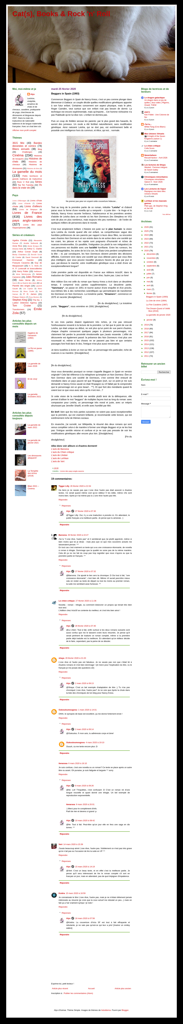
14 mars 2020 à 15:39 (73, 844)
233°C (147, 112)
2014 (146, 344)
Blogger (125, 1010)
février (150, 293)
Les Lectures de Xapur (155, 189)
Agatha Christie (19, 240)
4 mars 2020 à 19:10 (95, 742)
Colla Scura (149, 148)
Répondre (63, 500)
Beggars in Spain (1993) (157, 297)
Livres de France (27, 212)
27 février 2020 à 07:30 (85, 511)
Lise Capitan (28, 289)
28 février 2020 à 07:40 (85, 626)
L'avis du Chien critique (62, 452)
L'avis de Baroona (60, 449)
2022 (146, 243)
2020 (146, 250)
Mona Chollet (29, 291)
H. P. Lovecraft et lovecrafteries (27, 268)
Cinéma (18, 155)
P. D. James (30, 294)
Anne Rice (17, 246)
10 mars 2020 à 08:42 (85, 820)
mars (149, 289)
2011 (146, 356)
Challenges (27, 152)
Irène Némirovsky (23, 274)
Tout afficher (166, 214)
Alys (68, 511)
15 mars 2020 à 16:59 (75, 893)
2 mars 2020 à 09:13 (84, 683)
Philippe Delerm (18, 297)
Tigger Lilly (64, 486)
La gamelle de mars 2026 (34, 364)
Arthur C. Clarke (34, 249)
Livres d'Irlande (24, 203)
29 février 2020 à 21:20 (75, 658)
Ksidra (62, 893)
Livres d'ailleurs (33, 206)
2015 (146, 340)
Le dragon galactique (154, 97)
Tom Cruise (21, 305)
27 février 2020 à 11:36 (86, 601)
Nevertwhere (150, 155)
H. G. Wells (34, 266)
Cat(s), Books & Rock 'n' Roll (61, 14)
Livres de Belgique (28, 209)
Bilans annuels (20, 149)
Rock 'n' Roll (23, 182)
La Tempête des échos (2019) (33, 473)
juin (148, 277)
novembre (151, 258)
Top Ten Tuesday (25, 185)
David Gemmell (32, 257)
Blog (40, 149)
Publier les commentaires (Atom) (78, 993)
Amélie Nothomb (31, 243)
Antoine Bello (17, 249)
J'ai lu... (148, 124)
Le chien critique (67, 601)
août (149, 270)
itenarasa (63, 763)
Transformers (18, 309)
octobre (150, 262)
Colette (18, 257)
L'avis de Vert (57, 461)
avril (149, 285)
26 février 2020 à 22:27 (78, 535)
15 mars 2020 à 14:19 (85, 866)
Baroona (63, 535)
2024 (146, 235)
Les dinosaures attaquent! (34, 456)
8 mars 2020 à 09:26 (84, 785)
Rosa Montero (34, 297)
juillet (149, 273)
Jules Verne (24, 280)
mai (149, 281)
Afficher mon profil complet (24, 130)
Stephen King (19, 299)
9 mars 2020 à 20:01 (85, 804)
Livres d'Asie (36, 200)
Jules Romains (34, 277)
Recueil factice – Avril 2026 (155, 158)
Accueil (91, 988)
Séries (38, 182)
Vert (60, 844)
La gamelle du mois (27, 171)
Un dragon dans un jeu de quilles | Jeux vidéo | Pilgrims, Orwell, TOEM (156, 102)
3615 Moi (18, 143)
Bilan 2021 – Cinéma (33, 487)
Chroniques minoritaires (156, 177)
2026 (146, 227)
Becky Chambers (19, 254)
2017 (146, 332)
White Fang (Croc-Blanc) (154, 127)
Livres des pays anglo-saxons (72, 471)
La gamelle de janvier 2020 (158, 315)
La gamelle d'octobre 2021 (34, 395)
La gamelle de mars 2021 (34, 426)
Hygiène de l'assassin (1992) (33, 335)
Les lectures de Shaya (155, 165)
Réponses (66, 506)
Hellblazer (38, 271)
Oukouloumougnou (68, 710)
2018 (146, 328)
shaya (61, 658)
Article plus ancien (123, 988)
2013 (146, 348)
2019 (146, 325)
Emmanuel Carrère (23, 260)
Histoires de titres (33, 168)
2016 (146, 336)
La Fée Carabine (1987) (156, 304)
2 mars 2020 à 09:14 (84, 729)
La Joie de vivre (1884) (156, 300)
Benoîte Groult (36, 254)
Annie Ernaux (33, 246)
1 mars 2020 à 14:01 (87, 710)
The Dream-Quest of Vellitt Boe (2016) (158, 309)
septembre (152, 266)
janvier (150, 320)
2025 (146, 231)
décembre (151, 254)
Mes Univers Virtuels (154, 134)
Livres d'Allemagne (19, 201)
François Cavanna (20, 263)
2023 (146, 239)
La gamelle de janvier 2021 (34, 441)
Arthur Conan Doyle (28, 252)
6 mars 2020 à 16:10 (77, 763)
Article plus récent (60, 988)
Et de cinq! (32, 379)
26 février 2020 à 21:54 (80, 486)
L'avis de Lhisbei (59, 455)
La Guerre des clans (28, 283)
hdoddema (106, 1010)
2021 (146, 247)
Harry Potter (22, 271)
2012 (146, 352)
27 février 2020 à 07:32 (85, 571)
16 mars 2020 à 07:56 (85, 918)
